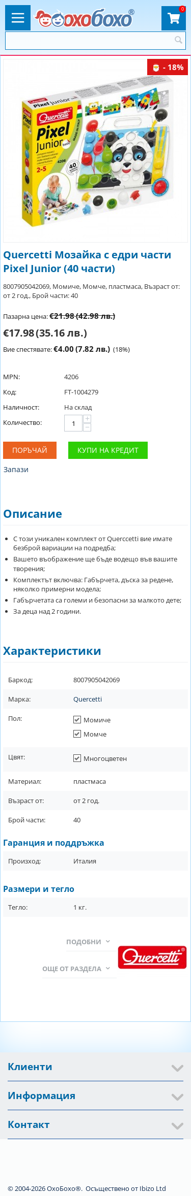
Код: (9, 391)
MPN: (11, 376)
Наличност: (21, 407)
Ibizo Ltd (153, 1188)
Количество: (22, 422)
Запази (16, 469)
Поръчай (29, 450)
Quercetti (87, 699)
